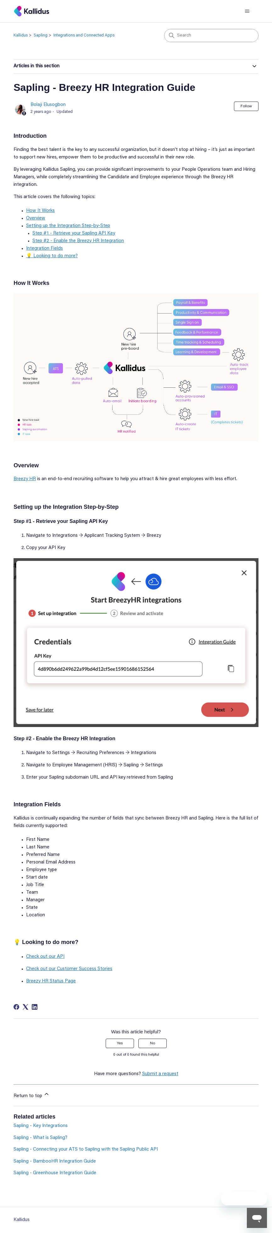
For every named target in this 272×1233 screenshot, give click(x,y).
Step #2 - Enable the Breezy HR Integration (78, 241)
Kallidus (21, 35)
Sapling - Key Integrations (41, 1126)
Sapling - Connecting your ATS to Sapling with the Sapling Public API (86, 1149)
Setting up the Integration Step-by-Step (68, 226)
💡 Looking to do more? (52, 256)
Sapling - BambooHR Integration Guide (55, 1161)
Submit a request (160, 1074)
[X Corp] (25, 1007)
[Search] (211, 35)
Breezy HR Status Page (51, 981)
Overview (35, 218)
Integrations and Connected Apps (83, 35)
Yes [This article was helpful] (120, 1043)
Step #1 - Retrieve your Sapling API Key (73, 233)
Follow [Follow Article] (246, 106)
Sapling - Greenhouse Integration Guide (55, 1173)
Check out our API (45, 956)
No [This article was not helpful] (152, 1043)
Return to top (32, 1094)
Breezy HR (25, 479)
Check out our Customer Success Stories (69, 969)
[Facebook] (16, 1007)
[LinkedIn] (34, 1007)
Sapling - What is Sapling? (40, 1138)
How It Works (40, 210)
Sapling (40, 35)
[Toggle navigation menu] (247, 11)
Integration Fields (44, 248)
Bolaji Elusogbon (48, 105)
